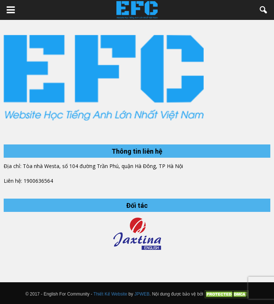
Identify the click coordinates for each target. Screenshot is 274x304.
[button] (263, 10)
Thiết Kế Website (110, 293)
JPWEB (142, 293)
